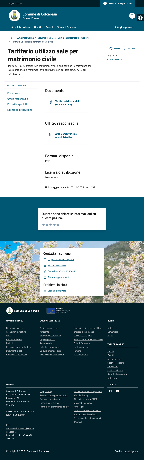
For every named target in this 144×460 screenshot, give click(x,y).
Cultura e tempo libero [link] (50, 350)
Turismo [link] (77, 350)
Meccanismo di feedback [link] (85, 414)
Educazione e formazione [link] (52, 354)
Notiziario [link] (112, 378)
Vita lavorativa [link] (81, 354)
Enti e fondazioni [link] (14, 339)
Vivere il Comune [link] (66, 27)
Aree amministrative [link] (16, 331)
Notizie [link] (110, 328)
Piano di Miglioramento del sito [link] (54, 406)
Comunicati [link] (112, 331)
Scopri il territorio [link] (115, 362)
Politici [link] (9, 343)
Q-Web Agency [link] (130, 451)
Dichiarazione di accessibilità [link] (87, 410)
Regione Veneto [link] (15, 3)
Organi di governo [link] (14, 328)
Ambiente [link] (44, 331)
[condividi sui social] (114, 48)
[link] (140, 17)
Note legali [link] (79, 406)
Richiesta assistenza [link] (49, 403)
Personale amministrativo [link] (18, 347)
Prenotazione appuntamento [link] (53, 395)
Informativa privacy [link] (83, 403)
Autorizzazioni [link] (47, 343)
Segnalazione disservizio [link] (51, 399)
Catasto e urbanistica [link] (50, 347)
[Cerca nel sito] (132, 16)
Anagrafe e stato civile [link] (50, 335)
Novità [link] (37, 27)
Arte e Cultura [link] (114, 359)
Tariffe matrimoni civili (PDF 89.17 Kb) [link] (67, 102)
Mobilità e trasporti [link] (83, 335)
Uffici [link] (8, 335)
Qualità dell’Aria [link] (115, 370)
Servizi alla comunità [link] (117, 374)
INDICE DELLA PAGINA (21, 85)
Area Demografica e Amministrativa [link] (66, 135)
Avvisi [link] (110, 335)
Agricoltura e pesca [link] (49, 328)
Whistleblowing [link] (81, 395)
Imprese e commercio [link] (84, 331)
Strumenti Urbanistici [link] (16, 354)
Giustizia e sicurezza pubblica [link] (88, 328)
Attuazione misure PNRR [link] (86, 399)
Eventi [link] (110, 355)
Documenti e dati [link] (14, 350)
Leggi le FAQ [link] (46, 391)
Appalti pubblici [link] (47, 339)
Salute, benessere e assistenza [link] (88, 339)
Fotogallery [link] (112, 366)
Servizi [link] (49, 27)
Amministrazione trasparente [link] (88, 391)
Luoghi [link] (110, 351)
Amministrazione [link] (20, 27)
